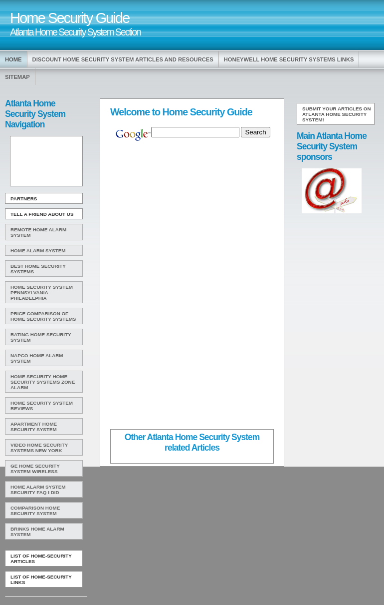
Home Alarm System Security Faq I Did (37, 489)
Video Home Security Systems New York (39, 447)
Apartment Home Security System (33, 426)
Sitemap (17, 77)
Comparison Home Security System (35, 510)
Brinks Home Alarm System (37, 531)
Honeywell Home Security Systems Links (289, 59)
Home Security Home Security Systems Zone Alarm (42, 382)
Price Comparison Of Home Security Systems (43, 316)
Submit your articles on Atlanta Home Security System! (336, 114)
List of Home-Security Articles (41, 558)
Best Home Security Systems (38, 268)
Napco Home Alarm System (36, 358)
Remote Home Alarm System (38, 232)
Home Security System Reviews (41, 405)
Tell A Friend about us (42, 214)
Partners (23, 198)
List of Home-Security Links (41, 579)
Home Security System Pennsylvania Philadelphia (41, 292)
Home (13, 59)
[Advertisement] (45, 161)
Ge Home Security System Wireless (35, 468)
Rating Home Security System (40, 337)
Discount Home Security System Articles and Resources (122, 59)
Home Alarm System (37, 250)
